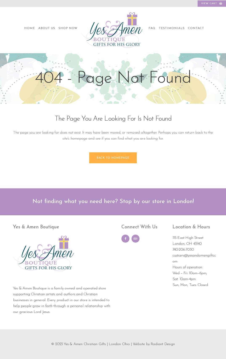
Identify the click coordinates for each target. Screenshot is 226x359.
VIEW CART (211, 3)
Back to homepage (113, 158)
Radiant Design (163, 344)
